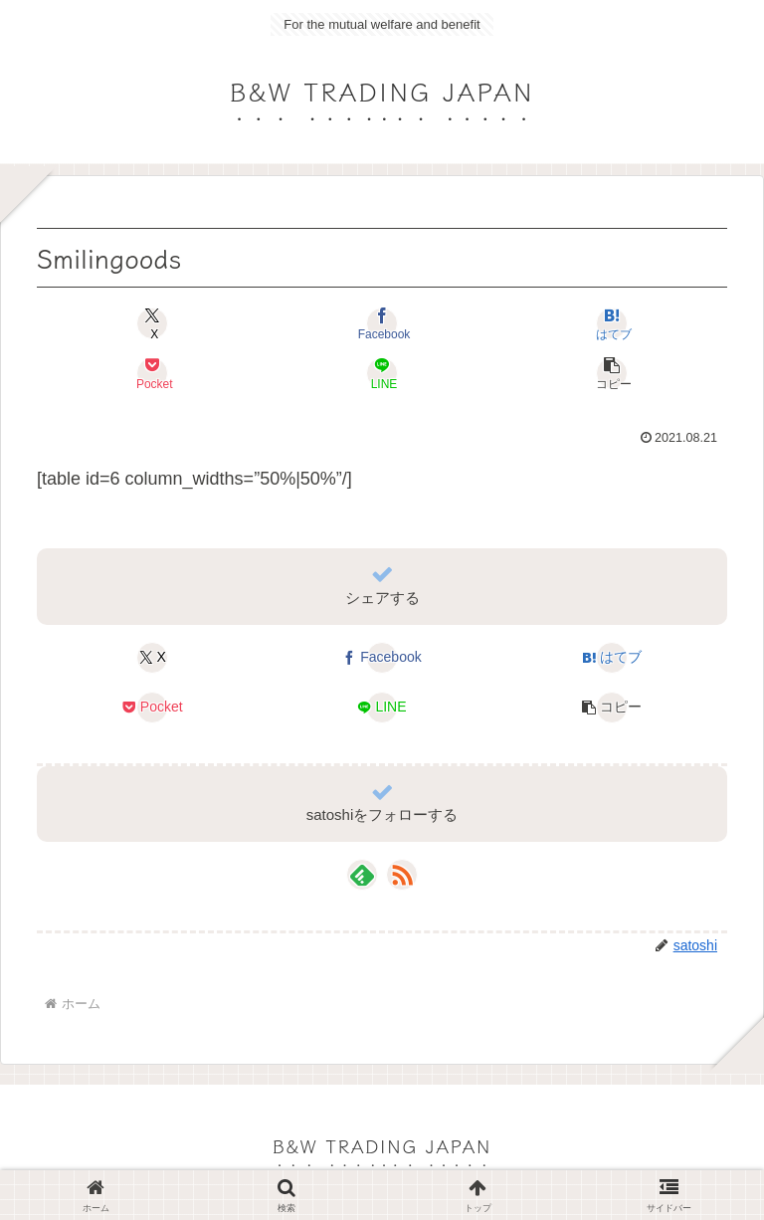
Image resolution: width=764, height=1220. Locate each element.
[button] (611, 373)
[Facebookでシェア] (382, 323)
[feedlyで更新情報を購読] (362, 875)
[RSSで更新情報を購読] (402, 875)
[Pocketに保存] (152, 373)
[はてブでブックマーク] (611, 323)
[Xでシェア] (152, 323)
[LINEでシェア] (382, 373)
